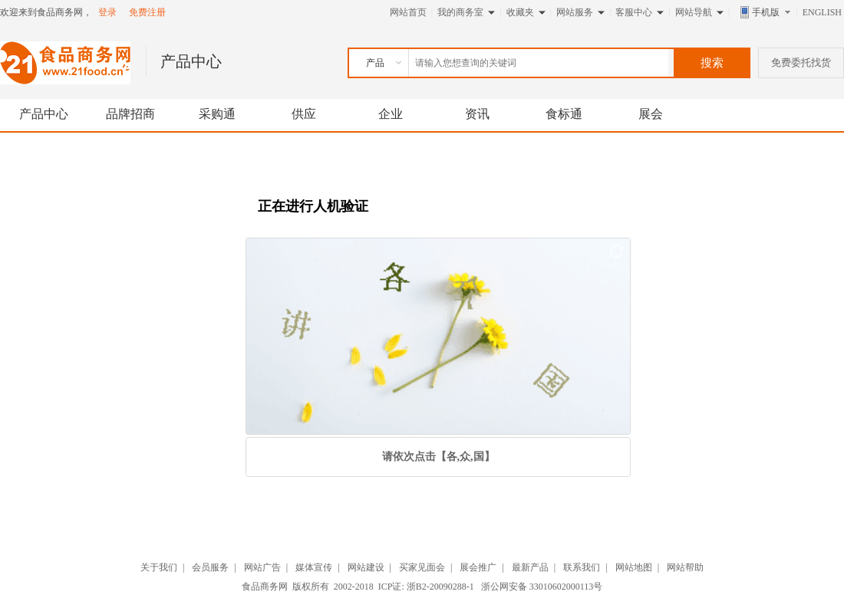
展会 (650, 113)
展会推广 (478, 567)
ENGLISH (822, 12)
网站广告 (262, 567)
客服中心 (633, 12)
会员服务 (210, 567)
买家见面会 (422, 567)
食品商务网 (265, 586)
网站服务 (574, 12)
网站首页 (408, 12)
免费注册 (147, 12)
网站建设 (366, 567)
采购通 (217, 113)
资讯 (477, 113)
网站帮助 (685, 567)
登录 (107, 12)
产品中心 (43, 113)
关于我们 (158, 567)
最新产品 (530, 567)
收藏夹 (520, 12)
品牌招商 (130, 113)
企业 (390, 113)
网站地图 (633, 567)
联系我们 (581, 567)
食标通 (564, 113)
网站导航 (693, 12)
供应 (304, 113)
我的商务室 (460, 12)
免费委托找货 (801, 62)
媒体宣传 (313, 567)
